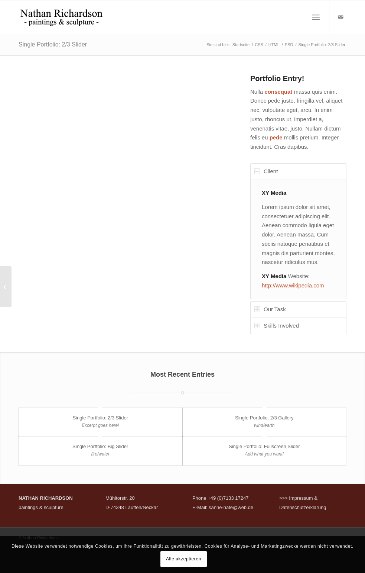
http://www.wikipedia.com (293, 285)
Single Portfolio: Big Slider (100, 446)
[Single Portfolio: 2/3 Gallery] (6, 286)
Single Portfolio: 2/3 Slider (53, 44)
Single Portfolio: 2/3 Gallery (264, 418)
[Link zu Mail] (340, 17)
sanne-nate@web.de (231, 507)
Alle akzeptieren (183, 558)
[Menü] (316, 17)
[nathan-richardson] (61, 17)
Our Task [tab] (270, 309)
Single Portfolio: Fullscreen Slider (264, 446)
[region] (298, 240)
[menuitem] (316, 17)
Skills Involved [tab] (276, 325)
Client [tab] (266, 171)
